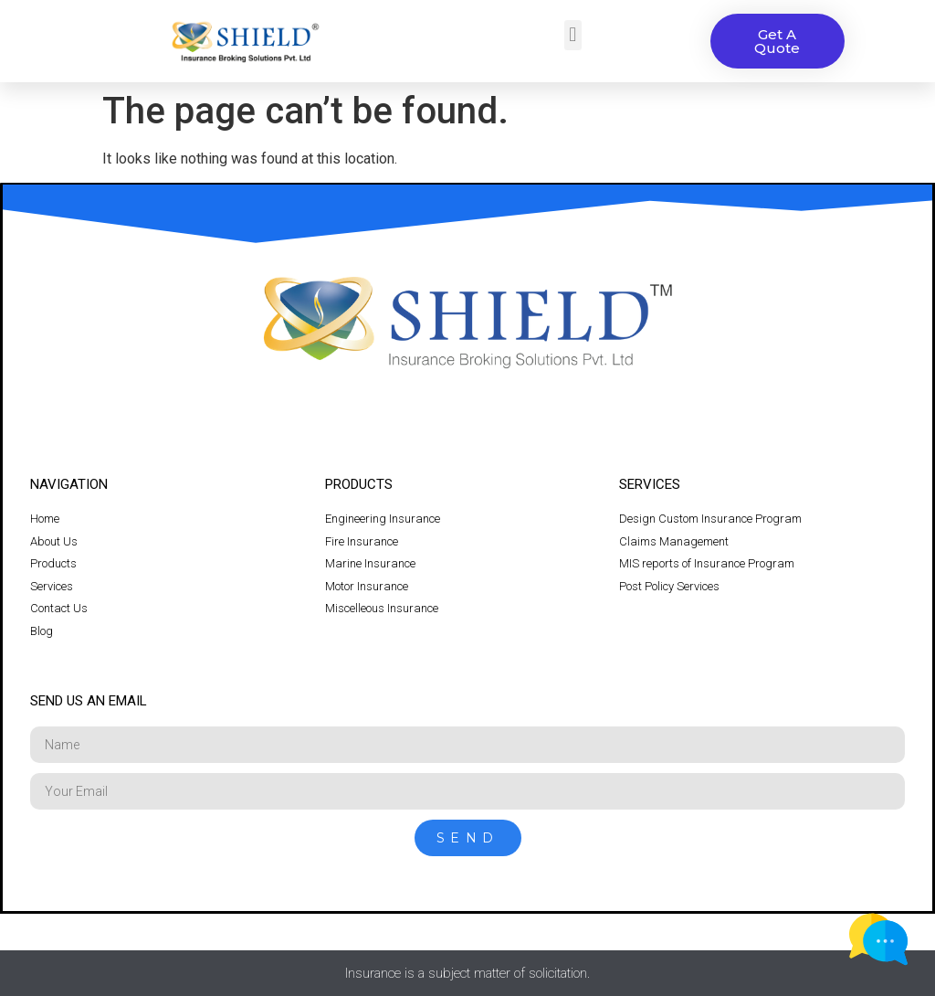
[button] (573, 35)
